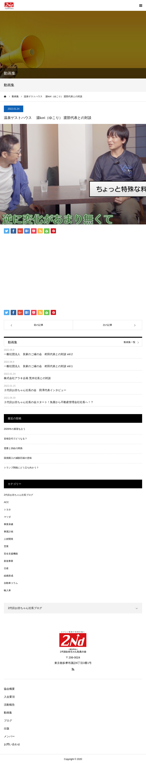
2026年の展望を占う (14, 429)
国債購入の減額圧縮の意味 (18, 458)
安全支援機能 (11, 553)
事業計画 (8, 531)
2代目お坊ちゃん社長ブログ (18, 495)
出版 (6, 728)
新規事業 (8, 561)
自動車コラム (11, 583)
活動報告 (9, 704)
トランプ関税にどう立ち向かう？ (21, 467)
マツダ (7, 517)
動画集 (8, 712)
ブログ (8, 720)
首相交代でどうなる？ (15, 438)
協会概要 (9, 688)
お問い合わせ (12, 744)
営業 (6, 546)
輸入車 (7, 590)
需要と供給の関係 (13, 448)
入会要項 (9, 696)
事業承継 (8, 524)
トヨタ (7, 509)
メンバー (9, 736)
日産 (6, 568)
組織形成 (8, 575)
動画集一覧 (129, 342)
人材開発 (8, 539)
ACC (6, 502)
